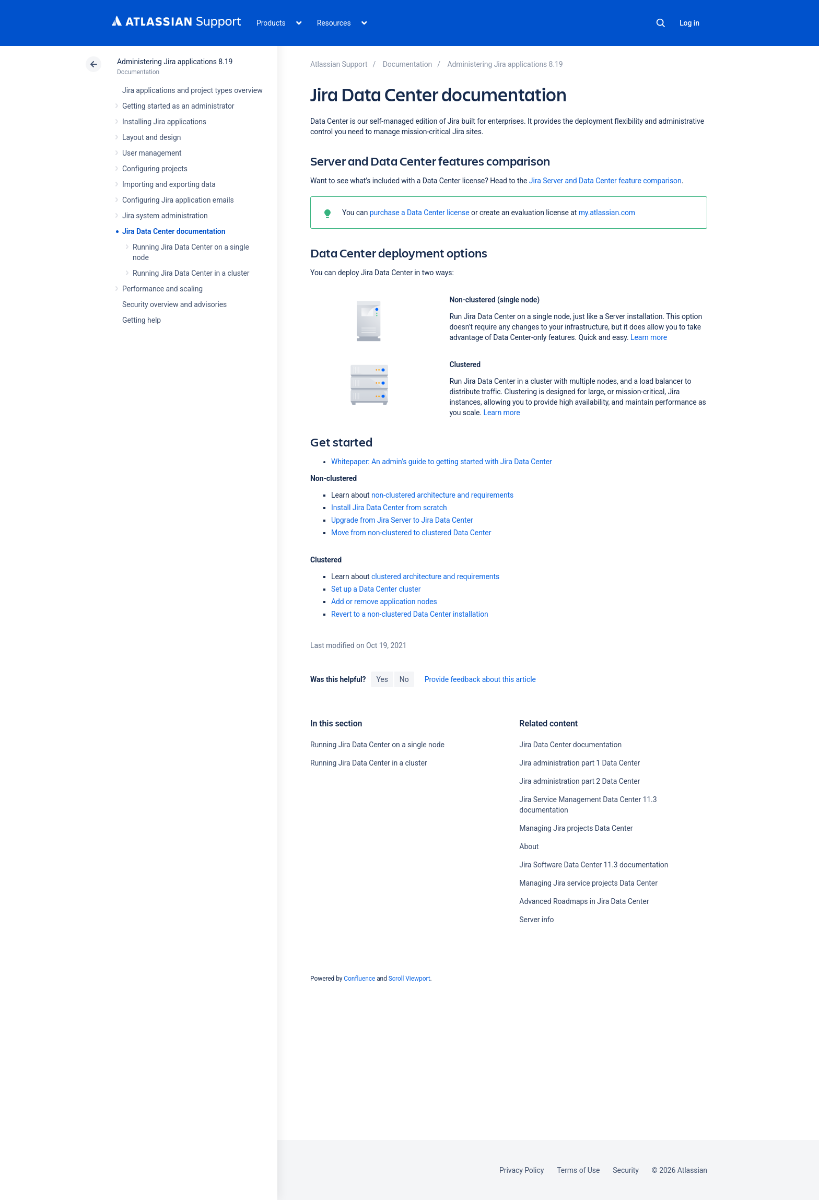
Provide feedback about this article (480, 679)
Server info (536, 919)
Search (660, 23)
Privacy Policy (521, 1170)
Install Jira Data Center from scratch (389, 507)
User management (151, 153)
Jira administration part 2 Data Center (579, 781)
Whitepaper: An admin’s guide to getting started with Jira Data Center (441, 461)
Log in (689, 23)
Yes (382, 679)
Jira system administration (165, 215)
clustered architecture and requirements (435, 576)
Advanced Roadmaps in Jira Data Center (584, 901)
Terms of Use (578, 1170)
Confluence (359, 978)
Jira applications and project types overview (192, 90)
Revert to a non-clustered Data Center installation (409, 614)
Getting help (141, 320)
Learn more (648, 337)
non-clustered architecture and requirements (442, 495)
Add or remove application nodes (384, 601)
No (404, 679)
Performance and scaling (162, 289)
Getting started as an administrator (178, 106)
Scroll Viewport (409, 978)
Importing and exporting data (169, 184)
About (529, 846)
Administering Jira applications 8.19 (174, 61)
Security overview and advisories (174, 304)
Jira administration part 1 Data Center (579, 763)
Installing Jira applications (164, 121)
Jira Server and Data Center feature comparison (605, 181)
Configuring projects (155, 168)
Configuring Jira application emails (178, 200)
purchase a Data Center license (420, 212)
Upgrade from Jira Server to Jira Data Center (402, 520)
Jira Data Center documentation (173, 231)
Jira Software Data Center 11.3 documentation (593, 865)
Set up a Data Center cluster (375, 589)
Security (626, 1170)
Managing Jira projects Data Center (576, 828)
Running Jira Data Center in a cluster (191, 273)
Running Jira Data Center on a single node (377, 744)
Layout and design (151, 137)
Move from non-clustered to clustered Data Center (411, 532)
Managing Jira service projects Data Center (588, 883)
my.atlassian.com (607, 212)
